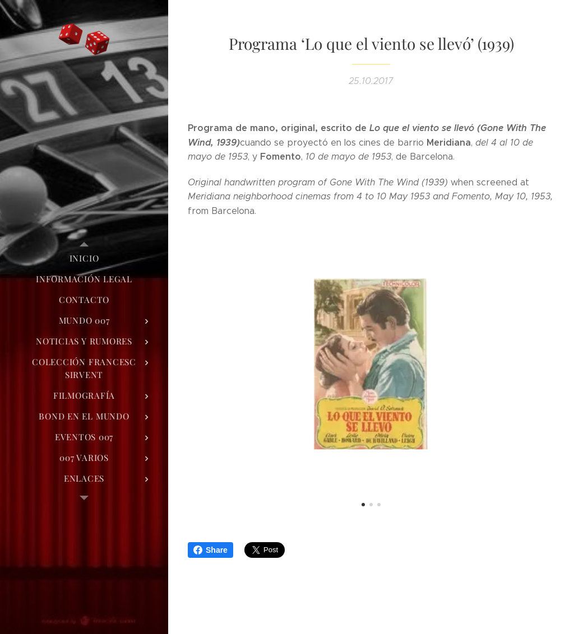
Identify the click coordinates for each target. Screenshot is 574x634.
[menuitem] (84, 258)
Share (210, 550)
